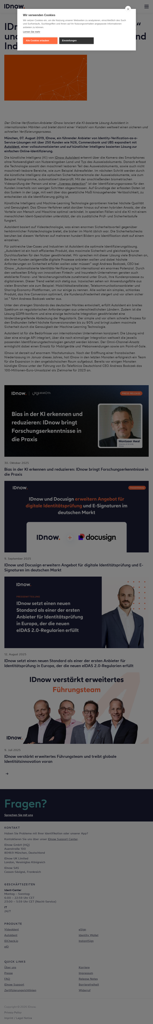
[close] (128, 9)
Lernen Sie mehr (31, 31)
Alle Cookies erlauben (37, 40)
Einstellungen (69, 40)
